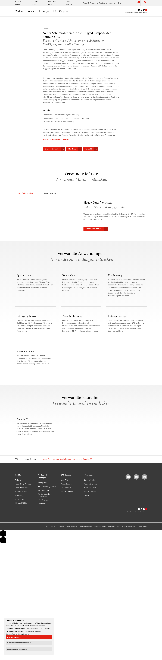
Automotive (19, 655)
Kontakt (86, 3)
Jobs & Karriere (67, 648)
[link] (19, 11)
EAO (16, 615)
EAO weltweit (66, 644)
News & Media (30, 615)
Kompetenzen (66, 640)
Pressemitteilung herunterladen (56, 176)
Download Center (90, 644)
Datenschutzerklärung (14, 628)
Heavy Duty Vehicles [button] (25, 230)
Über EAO (65, 636)
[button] (137, 3)
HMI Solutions (43, 656)
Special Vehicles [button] (50, 230)
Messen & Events (90, 640)
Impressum (45, 628)
